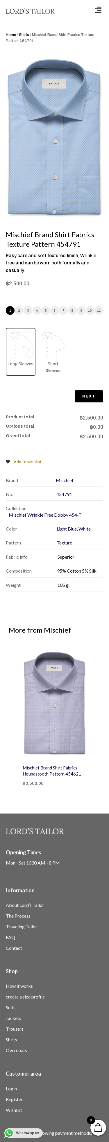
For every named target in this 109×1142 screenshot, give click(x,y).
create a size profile (25, 996)
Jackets (13, 1018)
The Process (18, 915)
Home (11, 35)
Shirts (24, 35)
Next (89, 396)
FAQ (10, 937)
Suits (10, 1007)
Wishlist (14, 1110)
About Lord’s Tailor (25, 905)
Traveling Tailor (21, 926)
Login (11, 1088)
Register (14, 1099)
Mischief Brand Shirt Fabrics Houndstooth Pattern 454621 (52, 770)
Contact (14, 948)
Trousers (15, 1029)
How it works (19, 986)
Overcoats (16, 1050)
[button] (98, 9)
